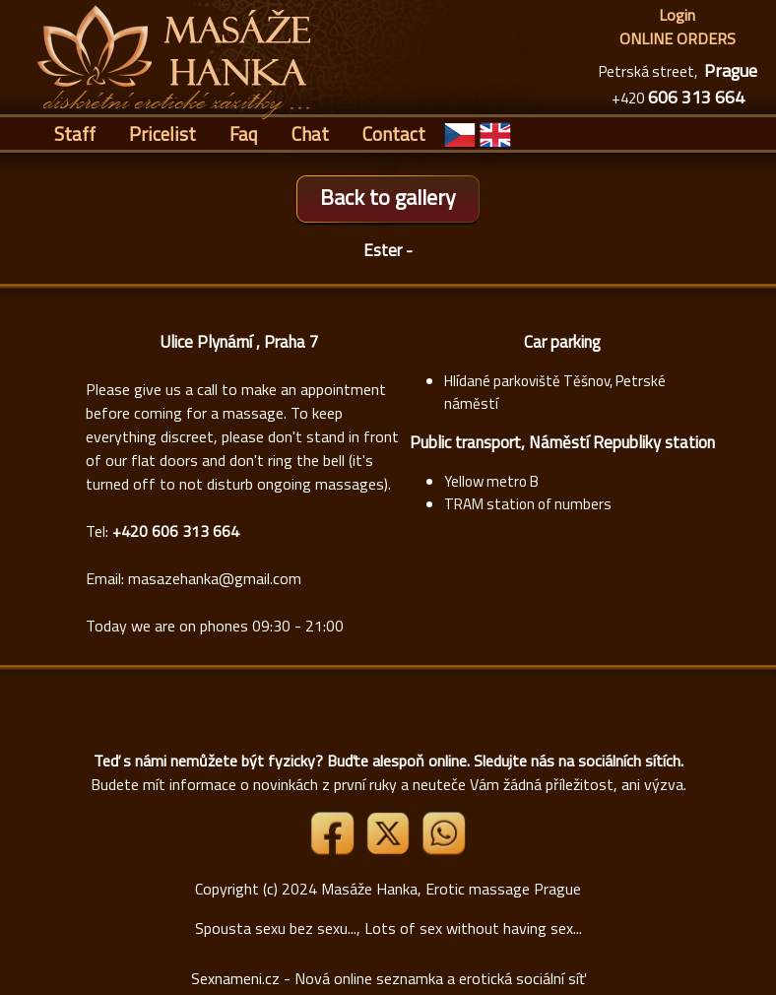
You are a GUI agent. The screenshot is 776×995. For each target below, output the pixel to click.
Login (677, 15)
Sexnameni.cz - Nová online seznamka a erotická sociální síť (388, 978)
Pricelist (162, 133)
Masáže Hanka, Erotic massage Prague (451, 888)
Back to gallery (388, 197)
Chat (310, 133)
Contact (393, 133)
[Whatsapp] (443, 849)
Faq (243, 133)
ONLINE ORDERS (677, 38)
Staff (75, 133)
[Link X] (390, 849)
